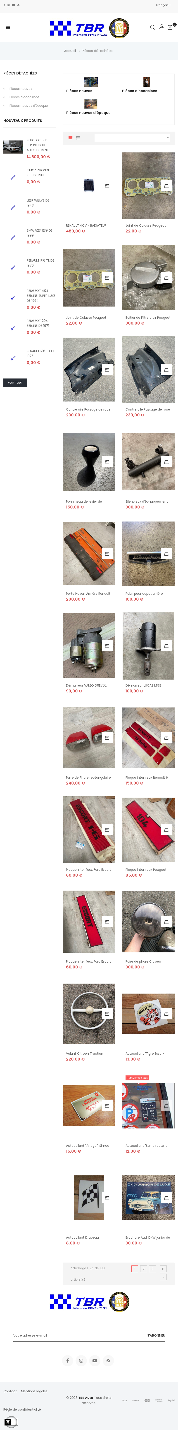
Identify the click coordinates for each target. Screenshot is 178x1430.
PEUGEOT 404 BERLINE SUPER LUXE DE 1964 (41, 295)
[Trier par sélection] (132, 138)
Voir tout (15, 383)
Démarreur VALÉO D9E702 (86, 685)
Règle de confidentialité (22, 1409)
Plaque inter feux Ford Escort (88, 961)
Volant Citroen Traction (84, 1053)
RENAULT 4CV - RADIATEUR (86, 225)
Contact (10, 1391)
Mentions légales (34, 1391)
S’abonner (156, 1335)
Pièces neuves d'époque (28, 105)
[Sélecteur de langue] (163, 5)
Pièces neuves (20, 88)
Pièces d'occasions (24, 97)
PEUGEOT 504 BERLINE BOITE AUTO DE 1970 (37, 145)
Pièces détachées (20, 73)
